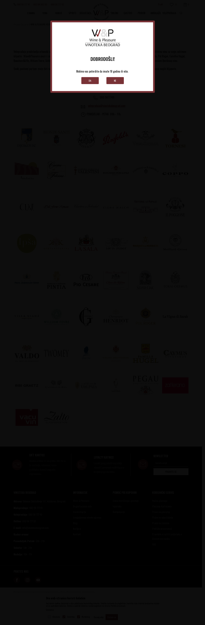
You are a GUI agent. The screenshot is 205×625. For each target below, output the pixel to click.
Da (90, 80)
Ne (115, 80)
